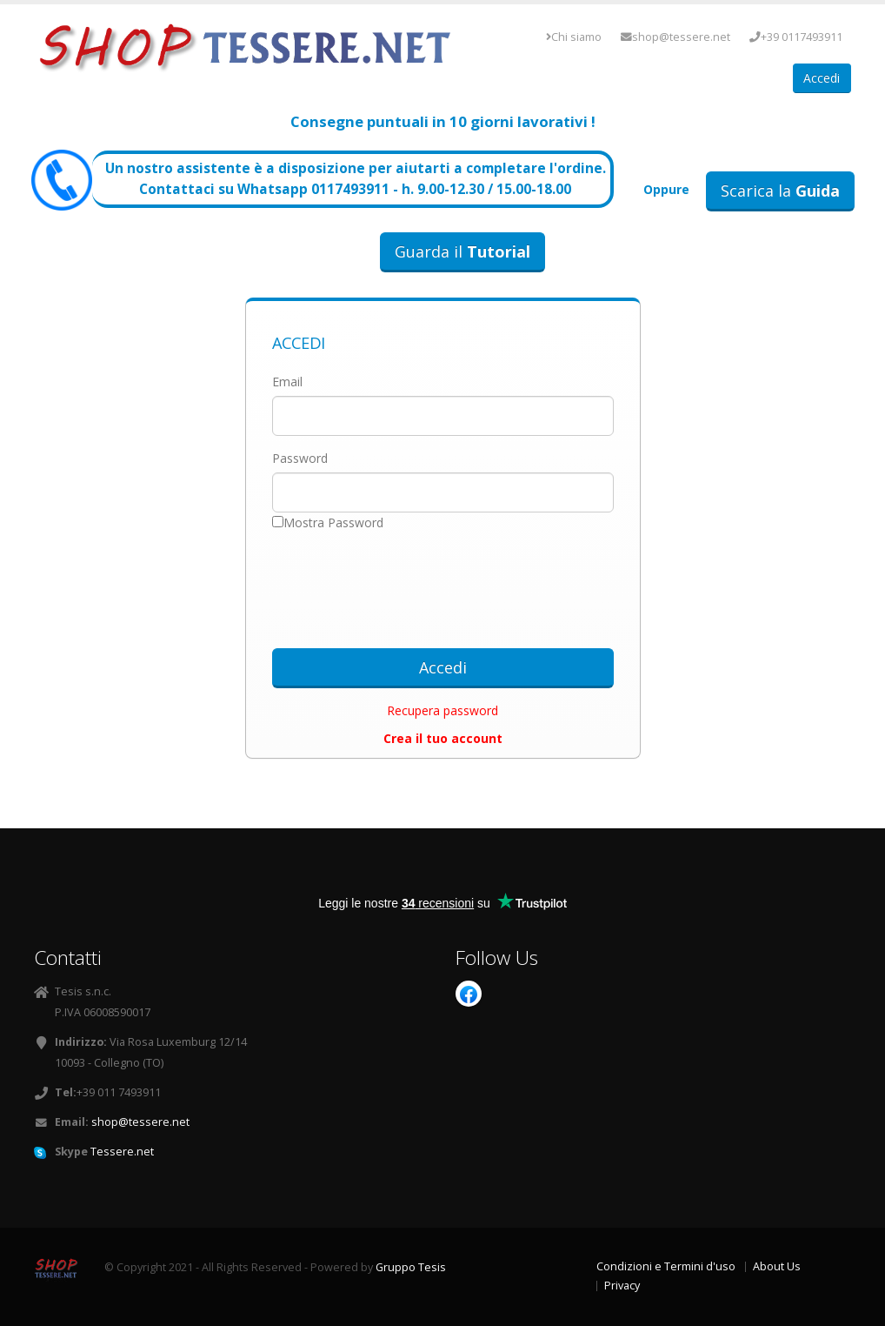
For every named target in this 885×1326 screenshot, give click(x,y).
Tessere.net (122, 1151)
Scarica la (780, 190)
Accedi (821, 78)
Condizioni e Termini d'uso (665, 1266)
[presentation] (442, 584)
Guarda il (462, 251)
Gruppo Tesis (411, 1267)
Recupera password (442, 710)
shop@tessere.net (675, 37)
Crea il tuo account (442, 738)
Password (300, 458)
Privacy (622, 1285)
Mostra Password (333, 522)
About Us (777, 1266)
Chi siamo (574, 37)
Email (287, 381)
